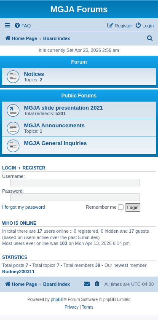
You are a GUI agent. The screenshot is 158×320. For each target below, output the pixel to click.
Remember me (104, 207)
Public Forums (79, 96)
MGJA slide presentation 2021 (63, 108)
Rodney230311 (18, 271)
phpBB (57, 299)
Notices (34, 74)
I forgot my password (23, 207)
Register (34, 167)
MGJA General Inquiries (55, 143)
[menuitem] (22, 26)
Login (9, 167)
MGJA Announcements (54, 125)
